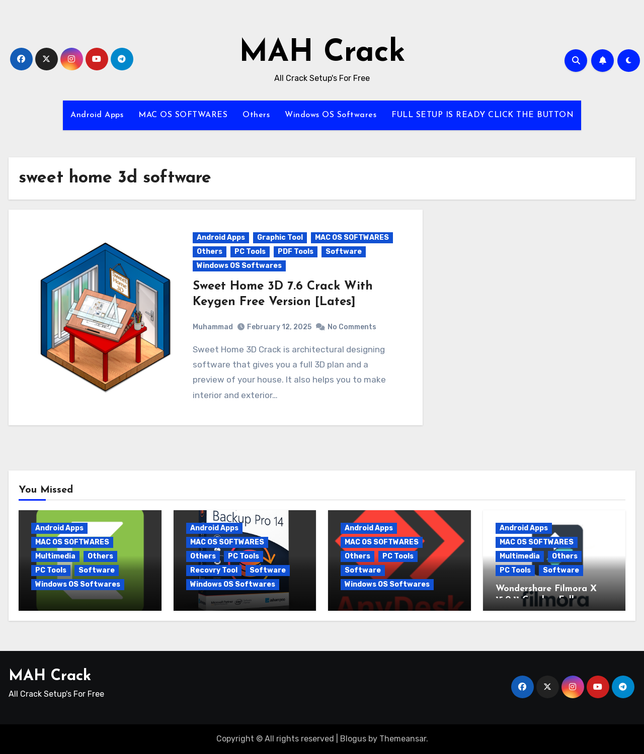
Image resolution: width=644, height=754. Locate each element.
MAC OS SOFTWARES (182, 115)
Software (344, 251)
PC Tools (250, 251)
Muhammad (213, 327)
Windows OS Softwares (330, 115)
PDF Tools (295, 251)
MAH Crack (322, 53)
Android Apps (96, 115)
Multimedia (55, 556)
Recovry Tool (213, 570)
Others (256, 115)
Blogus (353, 738)
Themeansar (402, 738)
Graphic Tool (280, 237)
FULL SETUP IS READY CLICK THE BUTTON (482, 115)
